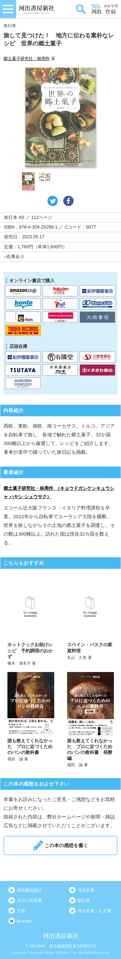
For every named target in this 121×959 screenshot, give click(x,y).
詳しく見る (31, 620)
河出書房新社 (29, 890)
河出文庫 (85, 890)
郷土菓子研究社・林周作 (27, 58)
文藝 (21, 910)
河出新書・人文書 (94, 910)
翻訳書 (83, 900)
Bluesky (24, 921)
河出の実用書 (29, 900)
